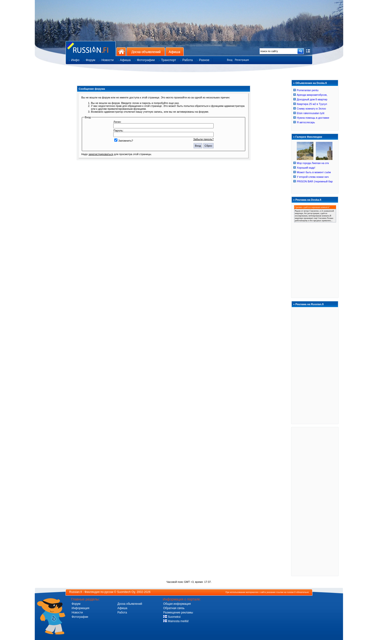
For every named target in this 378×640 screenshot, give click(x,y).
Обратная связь (173, 608)
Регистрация (242, 60)
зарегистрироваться (100, 154)
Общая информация (177, 604)
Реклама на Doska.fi (308, 199)
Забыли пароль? (203, 139)
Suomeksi (172, 617)
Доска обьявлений (129, 604)
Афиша (175, 51)
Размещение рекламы (178, 612)
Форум (76, 604)
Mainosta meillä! (176, 621)
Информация (80, 608)
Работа (122, 612)
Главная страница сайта (91, 48)
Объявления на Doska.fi (311, 83)
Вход (229, 60)
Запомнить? (123, 140)
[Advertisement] (315, 501)
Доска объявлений (146, 51)
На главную (121, 51)
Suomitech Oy (126, 592)
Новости (77, 612)
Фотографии (80, 617)
